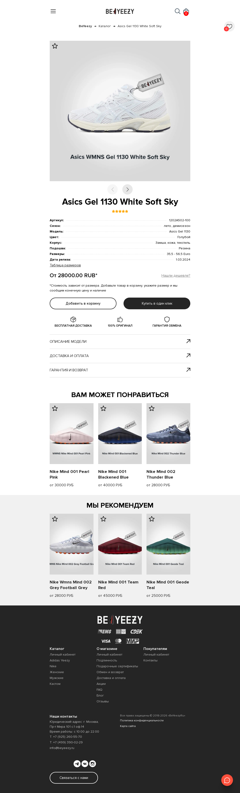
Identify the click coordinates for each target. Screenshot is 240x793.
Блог (100, 695)
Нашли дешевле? (175, 275)
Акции (101, 684)
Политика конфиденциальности (142, 720)
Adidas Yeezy (60, 660)
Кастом (55, 684)
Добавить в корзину (83, 303)
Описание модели (120, 341)
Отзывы (103, 701)
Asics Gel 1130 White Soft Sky (139, 26)
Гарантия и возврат (120, 370)
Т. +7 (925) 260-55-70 (66, 737)
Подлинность (107, 660)
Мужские (57, 678)
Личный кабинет (62, 655)
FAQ (99, 690)
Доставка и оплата (120, 356)
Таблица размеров (65, 265)
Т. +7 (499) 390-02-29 (66, 742)
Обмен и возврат (110, 672)
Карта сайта (128, 726)
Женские (57, 672)
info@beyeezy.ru (62, 748)
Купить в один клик (157, 303)
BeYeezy (85, 26)
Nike (53, 666)
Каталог (105, 26)
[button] (127, 189)
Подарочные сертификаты (117, 666)
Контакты (150, 660)
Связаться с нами (74, 778)
